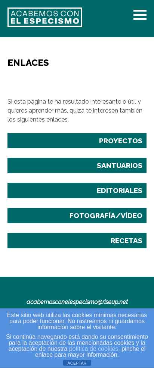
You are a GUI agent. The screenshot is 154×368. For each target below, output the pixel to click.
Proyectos (120, 141)
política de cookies (93, 349)
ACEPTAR (76, 363)
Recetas (126, 240)
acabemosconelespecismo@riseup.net (77, 302)
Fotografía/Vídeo (106, 215)
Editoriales (119, 190)
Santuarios (119, 165)
